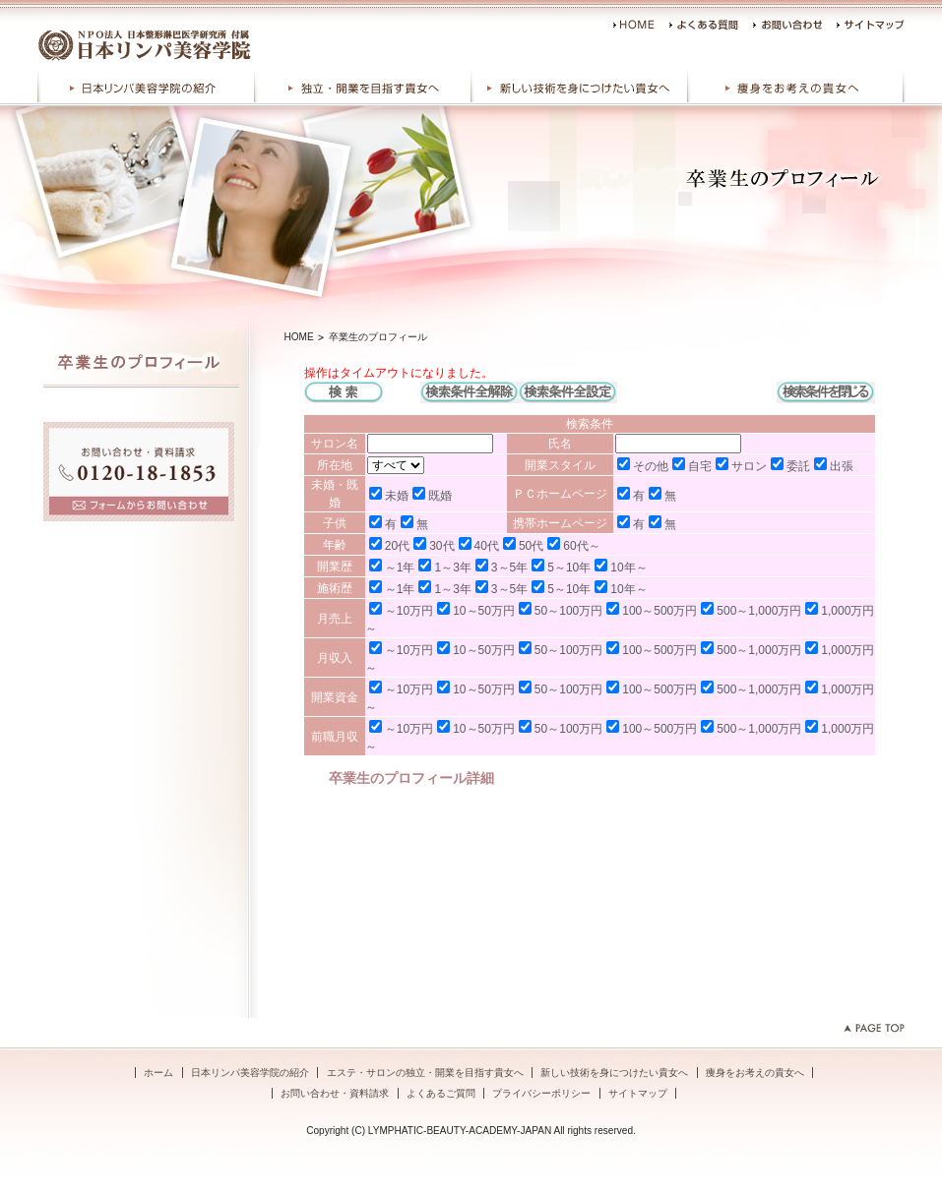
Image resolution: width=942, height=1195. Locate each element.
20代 (397, 546)
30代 (441, 546)
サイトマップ (637, 1093)
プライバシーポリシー (541, 1093)
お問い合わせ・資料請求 (335, 1093)
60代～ (581, 546)
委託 (798, 466)
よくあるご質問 (441, 1093)
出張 (841, 466)
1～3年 (452, 567)
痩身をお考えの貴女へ (797, 86)
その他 (650, 466)
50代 (531, 546)
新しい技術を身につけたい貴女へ (579, 86)
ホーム (158, 1072)
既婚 (440, 496)
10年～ (628, 567)
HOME (299, 336)
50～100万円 (568, 611)
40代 (486, 546)
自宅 (700, 466)
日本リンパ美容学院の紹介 (146, 86)
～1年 (400, 567)
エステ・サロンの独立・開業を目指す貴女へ (363, 86)
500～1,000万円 (759, 611)
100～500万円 (659, 611)
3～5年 (509, 567)
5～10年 (569, 567)
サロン (749, 466)
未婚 (396, 496)
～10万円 (409, 611)
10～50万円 (484, 611)
